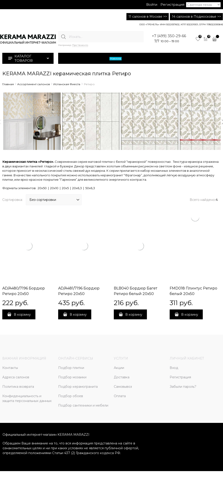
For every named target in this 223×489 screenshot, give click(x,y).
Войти (151, 4)
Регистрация (172, 4)
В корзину (22, 314)
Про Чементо (80, 45)
